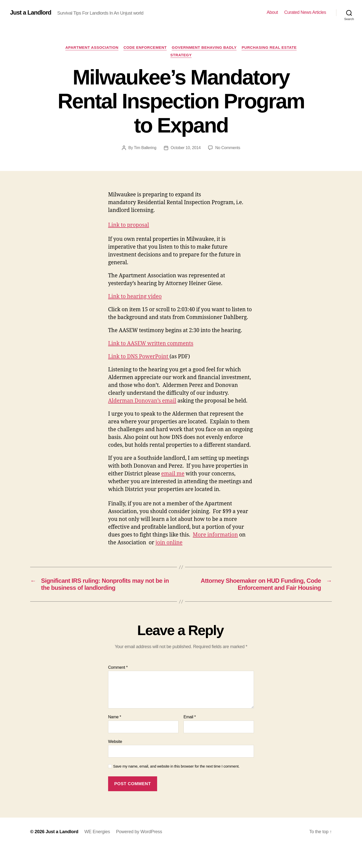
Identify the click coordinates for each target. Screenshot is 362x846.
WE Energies (97, 831)
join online (168, 542)
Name (114, 717)
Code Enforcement (145, 47)
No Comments (227, 148)
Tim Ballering (145, 148)
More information (215, 534)
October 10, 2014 (186, 148)
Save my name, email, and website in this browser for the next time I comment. (176, 766)
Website (115, 741)
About (272, 12)
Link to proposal (128, 225)
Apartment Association (91, 47)
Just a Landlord (30, 13)
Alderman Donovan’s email (142, 400)
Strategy (181, 55)
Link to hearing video (135, 296)
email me (172, 473)
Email (190, 717)
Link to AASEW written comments (150, 343)
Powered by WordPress (139, 831)
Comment (118, 667)
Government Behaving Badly (204, 47)
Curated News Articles (305, 12)
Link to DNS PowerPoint (138, 356)
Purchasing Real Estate (269, 47)
